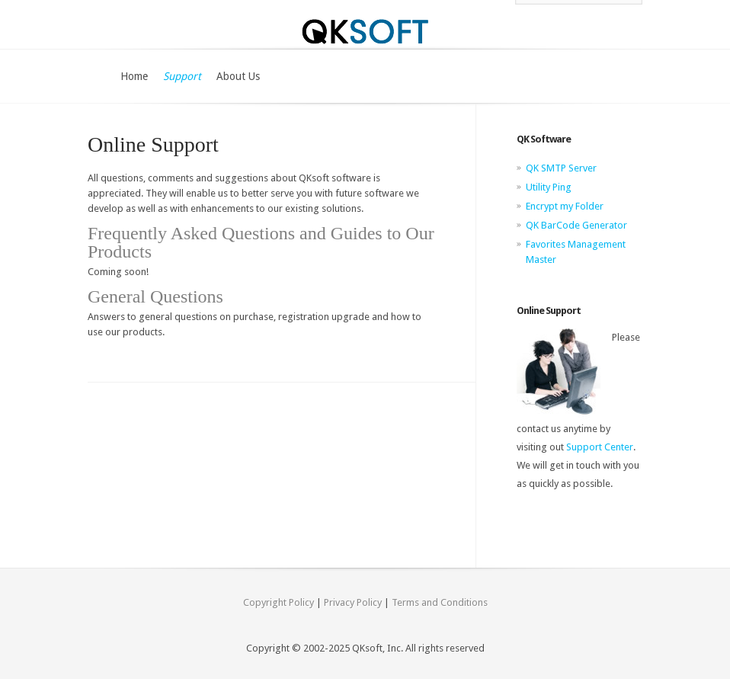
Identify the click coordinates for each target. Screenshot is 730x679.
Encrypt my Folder (565, 206)
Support (182, 76)
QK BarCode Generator (576, 225)
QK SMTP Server (561, 168)
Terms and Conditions (440, 602)
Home (134, 76)
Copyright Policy (278, 602)
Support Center (599, 447)
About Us (238, 76)
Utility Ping (549, 187)
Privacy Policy (353, 602)
